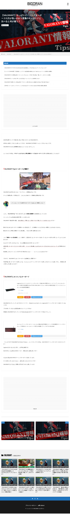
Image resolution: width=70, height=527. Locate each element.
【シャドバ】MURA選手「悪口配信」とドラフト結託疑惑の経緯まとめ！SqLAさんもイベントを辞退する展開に (28, 71)
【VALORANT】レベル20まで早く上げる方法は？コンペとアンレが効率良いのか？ (22, 78)
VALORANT (5, 25)
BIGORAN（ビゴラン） (39, 508)
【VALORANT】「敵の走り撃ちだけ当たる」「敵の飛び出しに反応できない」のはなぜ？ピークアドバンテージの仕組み (60, 490)
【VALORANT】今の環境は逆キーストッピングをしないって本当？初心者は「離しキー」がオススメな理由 (27, 75)
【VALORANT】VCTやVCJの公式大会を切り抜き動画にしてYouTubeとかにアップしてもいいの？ (25, 67)
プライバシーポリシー (31, 505)
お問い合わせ (41, 505)
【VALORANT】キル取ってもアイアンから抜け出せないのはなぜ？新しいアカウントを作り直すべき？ (43, 490)
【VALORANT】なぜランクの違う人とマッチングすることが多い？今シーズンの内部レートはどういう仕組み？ (26, 490)
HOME (4, 54)
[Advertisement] (35, 42)
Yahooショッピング (36, 297)
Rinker (22, 290)
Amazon (20, 297)
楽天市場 (27, 297)
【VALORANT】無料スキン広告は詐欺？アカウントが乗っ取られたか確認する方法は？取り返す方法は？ (26, 82)
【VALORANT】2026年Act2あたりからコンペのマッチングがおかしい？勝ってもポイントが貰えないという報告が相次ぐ (9, 490)
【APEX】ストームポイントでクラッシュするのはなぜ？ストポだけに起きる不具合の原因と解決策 (25, 85)
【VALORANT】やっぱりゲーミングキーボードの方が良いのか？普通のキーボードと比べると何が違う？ (32, 54)
